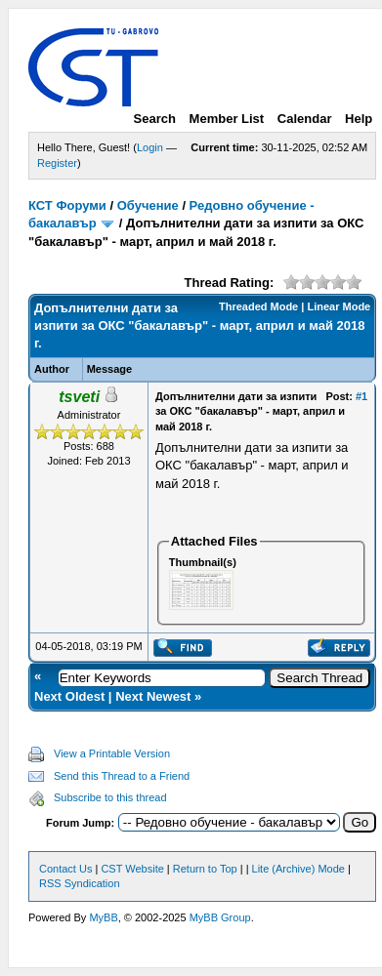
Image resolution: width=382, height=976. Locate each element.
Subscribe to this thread (110, 797)
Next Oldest (69, 696)
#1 (361, 396)
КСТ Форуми (67, 205)
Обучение (148, 205)
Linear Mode (338, 306)
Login (150, 147)
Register (57, 163)
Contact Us (65, 868)
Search (155, 118)
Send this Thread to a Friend (122, 776)
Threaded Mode (258, 306)
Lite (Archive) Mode (298, 868)
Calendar (304, 118)
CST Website (132, 868)
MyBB (103, 917)
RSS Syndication (79, 883)
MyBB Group (220, 917)
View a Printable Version (112, 753)
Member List (227, 118)
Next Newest (153, 696)
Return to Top (205, 868)
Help (358, 118)
